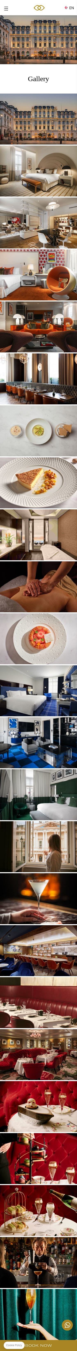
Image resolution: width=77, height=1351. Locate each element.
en (71, 6)
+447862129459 (67, 1325)
